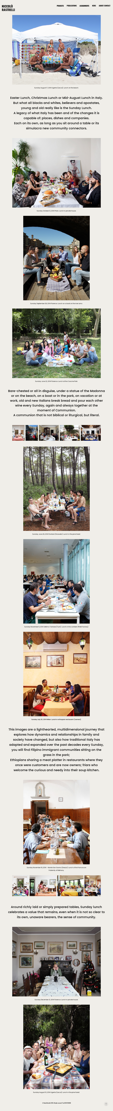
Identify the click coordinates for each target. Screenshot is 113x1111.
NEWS (94, 5)
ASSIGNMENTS (84, 5)
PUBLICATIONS (72, 5)
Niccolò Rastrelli (8, 8)
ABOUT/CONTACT (104, 5)
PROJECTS (60, 5)
